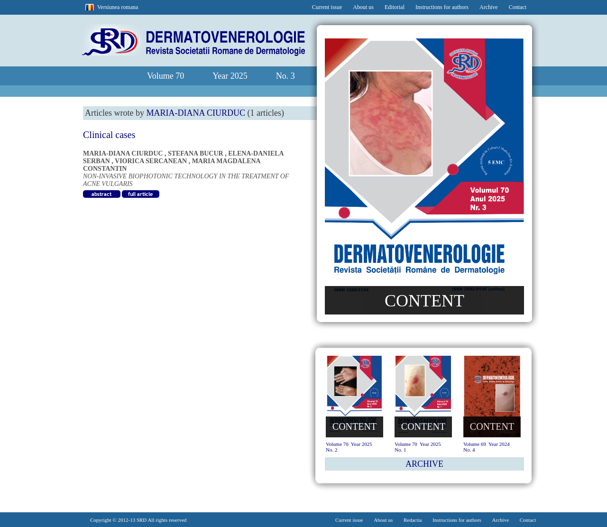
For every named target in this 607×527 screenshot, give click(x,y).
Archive (488, 7)
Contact (517, 7)
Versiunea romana (117, 7)
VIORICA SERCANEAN (151, 161)
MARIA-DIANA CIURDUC (123, 153)
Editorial (395, 7)
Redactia (413, 520)
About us (363, 7)
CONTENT (424, 300)
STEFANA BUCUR (195, 153)
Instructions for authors (442, 7)
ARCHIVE (424, 464)
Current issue (327, 7)
